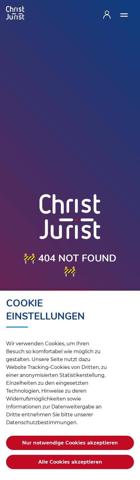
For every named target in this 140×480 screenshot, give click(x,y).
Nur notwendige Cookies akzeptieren (70, 443)
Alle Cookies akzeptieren (70, 462)
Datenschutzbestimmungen (41, 422)
